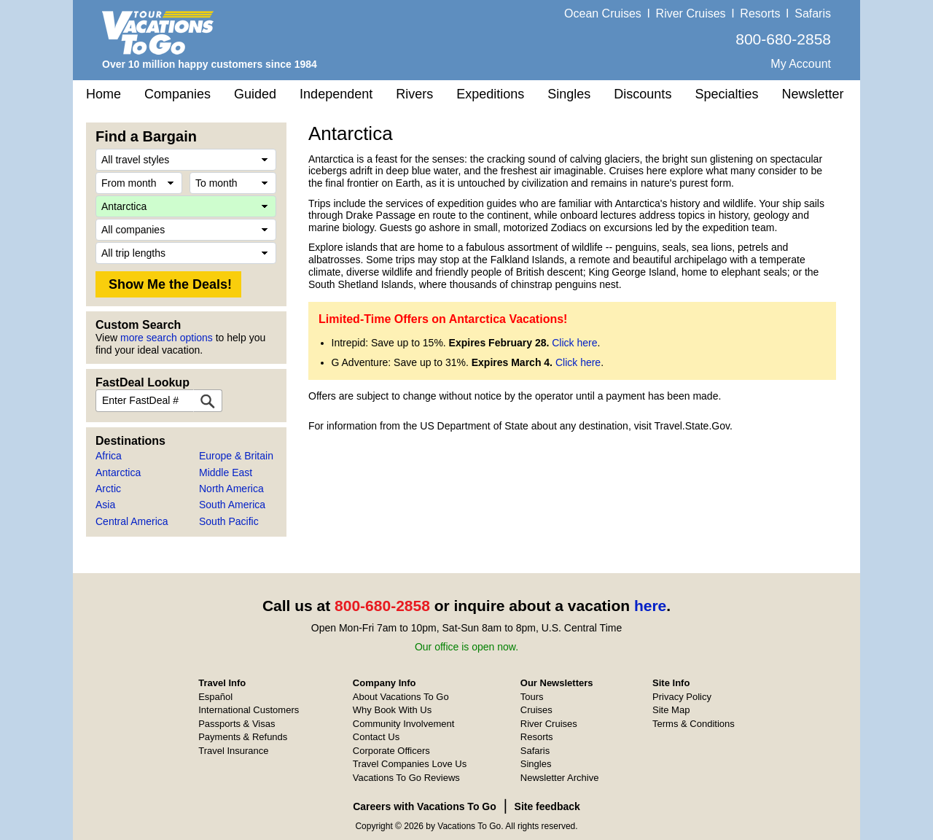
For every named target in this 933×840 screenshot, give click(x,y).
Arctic (108, 488)
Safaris (813, 13)
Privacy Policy (681, 696)
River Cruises (691, 13)
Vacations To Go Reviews (406, 777)
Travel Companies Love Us (409, 763)
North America (231, 488)
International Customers (248, 709)
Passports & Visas (236, 723)
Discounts (642, 94)
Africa (108, 456)
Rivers (414, 94)
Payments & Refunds (242, 736)
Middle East (225, 472)
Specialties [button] (726, 94)
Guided (255, 94)
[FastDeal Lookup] (207, 400)
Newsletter (812, 94)
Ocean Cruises (602, 13)
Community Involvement (403, 723)
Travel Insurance (233, 750)
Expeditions (490, 94)
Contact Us (376, 736)
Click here (574, 343)
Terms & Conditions (693, 723)
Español (215, 696)
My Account (800, 64)
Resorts (760, 13)
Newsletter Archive (559, 777)
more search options (166, 337)
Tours (532, 696)
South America (232, 504)
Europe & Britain (236, 456)
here (650, 605)
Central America (131, 521)
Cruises (536, 709)
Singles (568, 94)
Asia (105, 504)
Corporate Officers (391, 750)
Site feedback (547, 806)
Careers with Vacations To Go (424, 806)
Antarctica (118, 472)
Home (103, 94)
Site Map (671, 709)
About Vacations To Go (401, 696)
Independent (336, 94)
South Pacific (229, 521)
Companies (177, 94)
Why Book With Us (392, 709)
